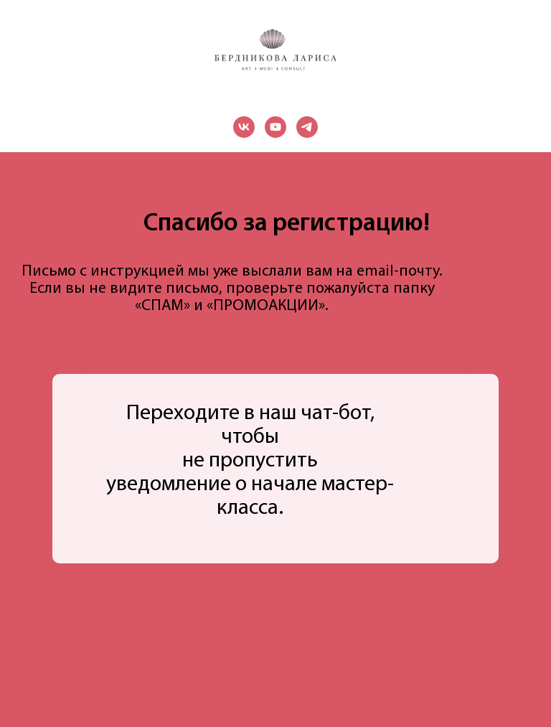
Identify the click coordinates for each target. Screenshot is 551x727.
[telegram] (307, 127)
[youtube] (275, 127)
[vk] (244, 127)
